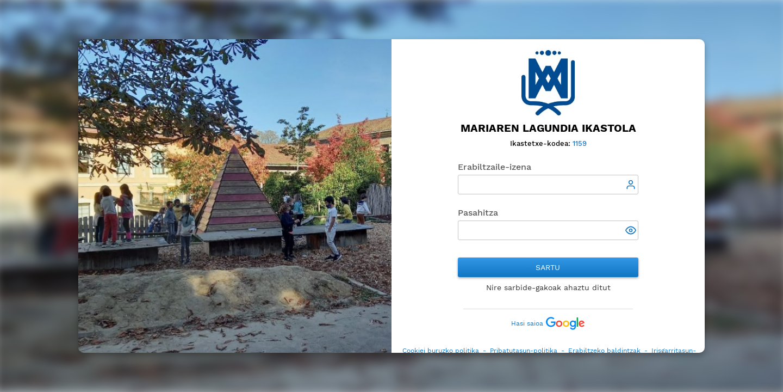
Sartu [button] (548, 267)
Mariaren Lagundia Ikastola (548, 128)
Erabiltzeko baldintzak (604, 350)
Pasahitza (478, 212)
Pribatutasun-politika (523, 350)
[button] (631, 231)
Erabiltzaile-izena (494, 167)
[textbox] (548, 184)
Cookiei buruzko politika (440, 350)
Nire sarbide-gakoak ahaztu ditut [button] (548, 287)
